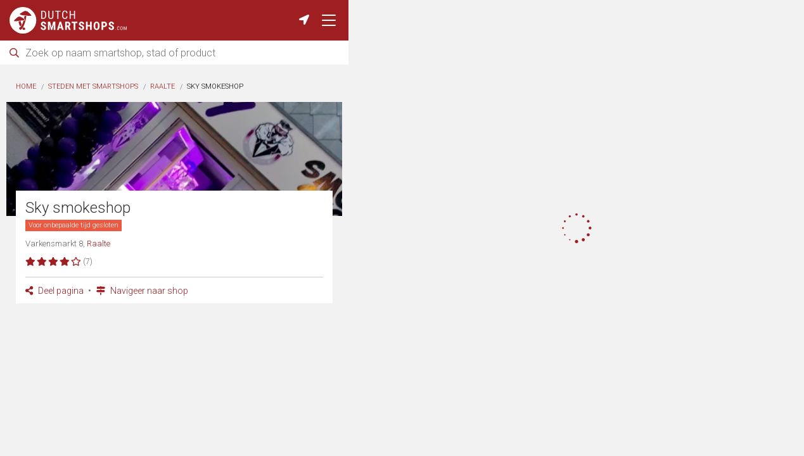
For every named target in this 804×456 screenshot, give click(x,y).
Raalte (162, 86)
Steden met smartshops (93, 86)
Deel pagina (54, 291)
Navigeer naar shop (142, 291)
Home (26, 86)
